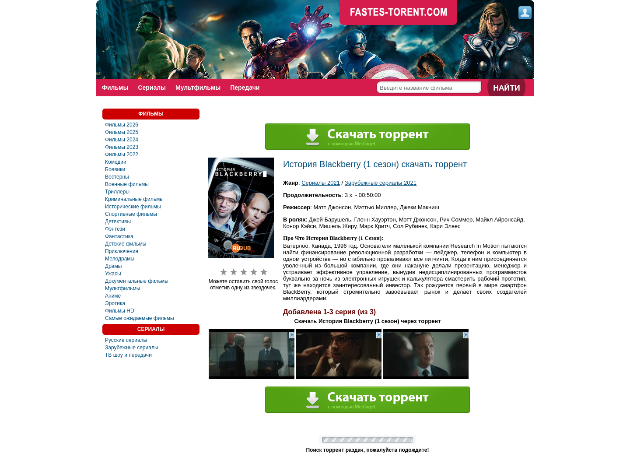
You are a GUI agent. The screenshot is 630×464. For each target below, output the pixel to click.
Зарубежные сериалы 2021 (380, 182)
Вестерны (117, 177)
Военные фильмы (127, 184)
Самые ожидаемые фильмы (139, 318)
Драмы (113, 266)
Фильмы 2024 (121, 140)
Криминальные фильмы (134, 199)
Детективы (118, 221)
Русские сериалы (126, 340)
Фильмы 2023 (121, 147)
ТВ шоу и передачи (128, 355)
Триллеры (117, 192)
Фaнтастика (119, 236)
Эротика (115, 303)
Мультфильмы (197, 87)
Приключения (121, 251)
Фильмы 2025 (121, 132)
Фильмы (115, 87)
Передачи (244, 87)
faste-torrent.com (399, 13)
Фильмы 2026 (121, 125)
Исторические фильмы (133, 207)
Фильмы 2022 (121, 154)
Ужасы (113, 274)
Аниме (113, 296)
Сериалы (152, 87)
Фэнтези (115, 229)
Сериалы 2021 (320, 182)
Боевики (115, 169)
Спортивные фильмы (131, 214)
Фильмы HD (119, 311)
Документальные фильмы (136, 281)
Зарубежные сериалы (131, 347)
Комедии (115, 162)
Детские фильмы (125, 244)
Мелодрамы (119, 259)
